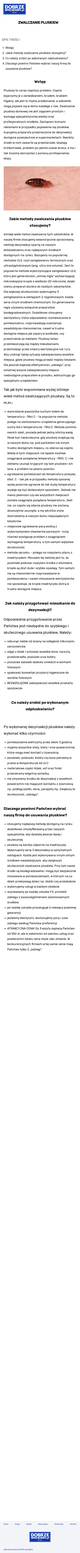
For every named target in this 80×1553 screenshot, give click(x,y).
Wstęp (9, 47)
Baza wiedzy (43, 1524)
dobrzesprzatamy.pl (11, 1550)
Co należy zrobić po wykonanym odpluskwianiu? (36, 58)
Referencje (59, 1524)
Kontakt (73, 1524)
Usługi (17, 1524)
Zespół (29, 1524)
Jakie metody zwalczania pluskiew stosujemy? (35, 53)
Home (6, 1524)
